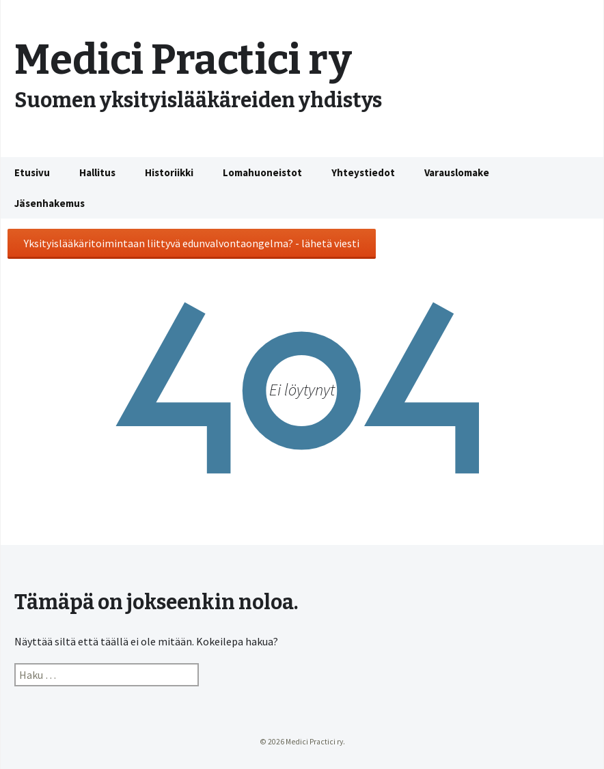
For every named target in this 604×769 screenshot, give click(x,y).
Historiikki (169, 172)
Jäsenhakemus (49, 203)
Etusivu (32, 172)
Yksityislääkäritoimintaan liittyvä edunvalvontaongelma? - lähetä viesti (191, 243)
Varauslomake (456, 172)
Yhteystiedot (363, 172)
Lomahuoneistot (262, 172)
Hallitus (97, 172)
